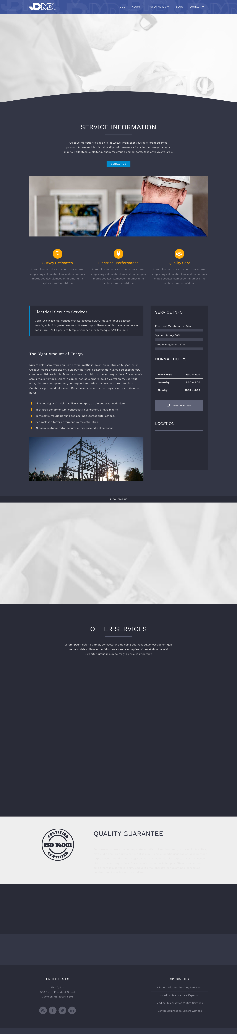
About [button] (136, 6)
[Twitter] (62, 1010)
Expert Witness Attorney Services (180, 987)
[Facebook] (53, 1010)
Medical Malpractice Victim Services (179, 1002)
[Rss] (43, 1010)
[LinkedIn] (72, 1010)
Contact (195, 6)
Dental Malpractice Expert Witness (179, 1010)
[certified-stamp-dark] (58, 829)
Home (121, 6)
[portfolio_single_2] (118, 177)
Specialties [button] (158, 6)
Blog (179, 6)
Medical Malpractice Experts (179, 995)
